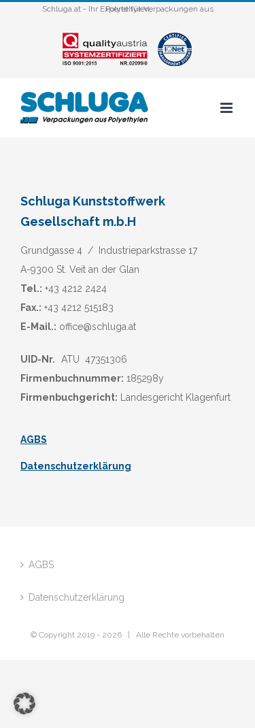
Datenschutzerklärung (75, 466)
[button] (24, 703)
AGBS (33, 439)
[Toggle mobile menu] (227, 108)
